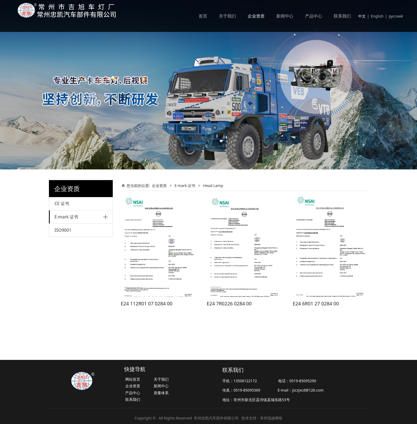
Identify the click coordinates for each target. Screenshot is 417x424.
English (377, 16)
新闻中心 (284, 16)
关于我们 (227, 16)
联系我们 (342, 16)
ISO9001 (63, 254)
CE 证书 (62, 203)
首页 (203, 16)
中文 (362, 16)
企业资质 (256, 16)
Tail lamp (62, 230)
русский (396, 16)
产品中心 (313, 16)
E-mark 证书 (66, 217)
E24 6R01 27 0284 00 (316, 303)
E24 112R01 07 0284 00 (146, 303)
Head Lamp (64, 239)
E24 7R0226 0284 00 (229, 303)
